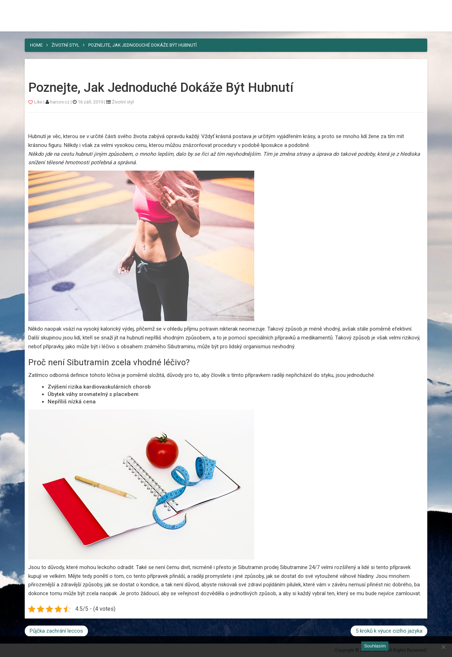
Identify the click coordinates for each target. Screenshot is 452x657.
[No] (443, 646)
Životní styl (65, 45)
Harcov (41, 8)
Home (36, 45)
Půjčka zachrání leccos (56, 631)
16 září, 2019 (90, 102)
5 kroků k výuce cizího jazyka (389, 631)
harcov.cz (60, 102)
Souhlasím (375, 646)
